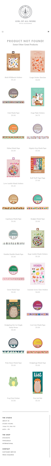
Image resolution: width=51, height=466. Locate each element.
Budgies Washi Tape (38, 219)
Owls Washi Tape (13, 113)
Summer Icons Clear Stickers (37, 290)
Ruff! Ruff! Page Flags (37, 178)
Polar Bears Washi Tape (13, 363)
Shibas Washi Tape (13, 148)
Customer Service (9, 452)
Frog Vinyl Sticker (13, 398)
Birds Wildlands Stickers (13, 77)
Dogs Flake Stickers (38, 113)
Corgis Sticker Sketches (37, 77)
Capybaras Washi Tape (13, 219)
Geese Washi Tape (13, 290)
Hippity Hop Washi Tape (37, 148)
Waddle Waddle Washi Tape (13, 254)
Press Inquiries (8, 455)
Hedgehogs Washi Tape (37, 363)
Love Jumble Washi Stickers (13, 183)
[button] (2, 31)
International (7, 443)
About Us (5, 421)
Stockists (6, 438)
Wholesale (6, 440)
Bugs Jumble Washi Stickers (38, 254)
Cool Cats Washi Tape (37, 325)
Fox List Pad (37, 398)
